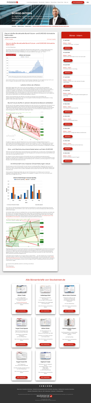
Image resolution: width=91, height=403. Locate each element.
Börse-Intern (28, 26)
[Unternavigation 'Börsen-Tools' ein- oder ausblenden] (60, 2)
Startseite (14, 26)
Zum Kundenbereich (78, 2)
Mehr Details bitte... (21, 311)
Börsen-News (21, 26)
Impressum (53, 391)
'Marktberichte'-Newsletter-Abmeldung (66, 389)
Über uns (40, 391)
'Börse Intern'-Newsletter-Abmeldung (24, 389)
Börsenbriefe (35, 391)
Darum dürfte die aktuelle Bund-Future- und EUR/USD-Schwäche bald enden (51, 26)
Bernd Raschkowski (22, 302)
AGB (43, 391)
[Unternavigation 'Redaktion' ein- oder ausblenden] (47, 2)
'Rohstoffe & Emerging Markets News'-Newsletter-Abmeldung (45, 389)
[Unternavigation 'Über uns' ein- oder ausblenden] (66, 2)
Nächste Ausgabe (9, 39)
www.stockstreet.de (10, 267)
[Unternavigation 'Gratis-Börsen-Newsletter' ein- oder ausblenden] (32, 2)
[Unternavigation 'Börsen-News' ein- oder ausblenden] (54, 2)
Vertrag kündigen (59, 391)
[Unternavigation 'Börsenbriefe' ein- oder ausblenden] (41, 2)
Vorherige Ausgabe (51, 39)
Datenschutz (47, 391)
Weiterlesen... (68, 48)
